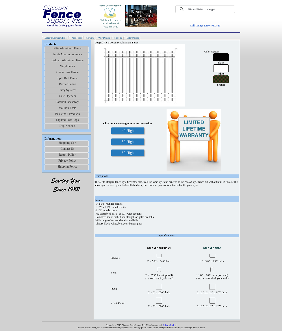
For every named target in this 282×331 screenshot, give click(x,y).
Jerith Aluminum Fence (67, 54)
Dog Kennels (67, 125)
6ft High (128, 153)
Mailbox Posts (67, 108)
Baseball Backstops (67, 102)
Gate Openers (67, 96)
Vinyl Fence (67, 66)
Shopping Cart (67, 142)
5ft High (128, 142)
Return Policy (67, 154)
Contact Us (67, 148)
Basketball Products (67, 114)
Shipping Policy (67, 166)
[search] (202, 9)
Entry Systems (67, 90)
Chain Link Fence (67, 72)
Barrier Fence (67, 84)
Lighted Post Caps (67, 120)
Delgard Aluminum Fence (67, 60)
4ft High (128, 131)
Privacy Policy (67, 160)
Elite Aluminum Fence (68, 48)
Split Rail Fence (67, 78)
